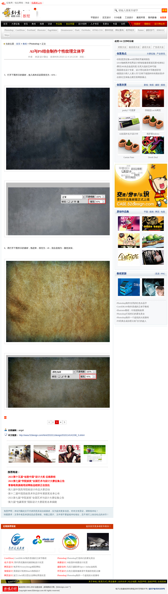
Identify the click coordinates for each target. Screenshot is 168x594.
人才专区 (94, 24)
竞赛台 (106, 24)
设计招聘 (82, 24)
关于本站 (93, 581)
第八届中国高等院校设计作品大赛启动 (29, 489)
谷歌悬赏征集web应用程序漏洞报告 (133, 59)
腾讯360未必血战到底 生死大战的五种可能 (136, 66)
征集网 (9, 3)
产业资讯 (161, 53)
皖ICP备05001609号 (157, 589)
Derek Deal (153, 157)
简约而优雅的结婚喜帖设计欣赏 (29, 562)
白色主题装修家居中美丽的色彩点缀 (83, 571)
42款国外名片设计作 (128, 134)
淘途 (27, 3)
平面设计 (95, 17)
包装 (163, 212)
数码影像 (152, 17)
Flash (77, 30)
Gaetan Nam (129, 157)
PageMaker (52, 30)
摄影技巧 (150, 30)
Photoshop (9, 30)
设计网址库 (159, 24)
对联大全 (122, 47)
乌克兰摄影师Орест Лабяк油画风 (82, 567)
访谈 (50, 24)
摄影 (157, 85)
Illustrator (41, 30)
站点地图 (132, 581)
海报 (151, 85)
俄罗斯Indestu (153, 134)
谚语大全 (146, 47)
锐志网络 (19, 3)
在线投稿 (162, 581)
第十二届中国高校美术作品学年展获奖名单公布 (34, 493)
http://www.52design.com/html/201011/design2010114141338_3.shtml (52, 435)
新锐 (146, 85)
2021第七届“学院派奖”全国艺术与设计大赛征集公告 (36, 497)
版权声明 (152, 581)
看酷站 (147, 24)
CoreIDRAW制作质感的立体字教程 (31, 558)
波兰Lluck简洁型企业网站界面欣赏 (29, 575)
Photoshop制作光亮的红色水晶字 (132, 303)
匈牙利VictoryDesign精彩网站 (26, 567)
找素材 (137, 24)
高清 (157, 273)
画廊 (42, 24)
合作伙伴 (122, 581)
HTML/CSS (97, 30)
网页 (157, 212)
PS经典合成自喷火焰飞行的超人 (131, 321)
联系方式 (103, 581)
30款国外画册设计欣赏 (77, 562)
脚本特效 (109, 30)
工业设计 (129, 17)
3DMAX (160, 30)
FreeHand (31, 30)
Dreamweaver (67, 30)
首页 (5, 24)
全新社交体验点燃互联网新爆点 (131, 77)
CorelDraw (20, 30)
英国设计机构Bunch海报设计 (26, 571)
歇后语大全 (134, 47)
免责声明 (142, 581)
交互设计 (106, 17)
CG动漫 (117, 17)
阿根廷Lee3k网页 (153, 110)
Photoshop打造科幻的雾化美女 (81, 558)
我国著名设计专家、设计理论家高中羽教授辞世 (139, 70)
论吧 (123, 24)
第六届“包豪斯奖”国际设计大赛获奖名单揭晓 (32, 502)
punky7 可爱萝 (128, 110)
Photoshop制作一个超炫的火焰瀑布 (83, 575)
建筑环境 (140, 17)
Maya (7, 35)
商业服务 (112, 581)
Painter (141, 30)
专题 (115, 24)
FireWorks (86, 30)
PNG (163, 273)
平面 (146, 212)
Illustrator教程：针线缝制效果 (130, 310)
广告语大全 (158, 47)
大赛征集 (15, 24)
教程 (25, 44)
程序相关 (130, 30)
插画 (163, 85)
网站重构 (119, 30)
